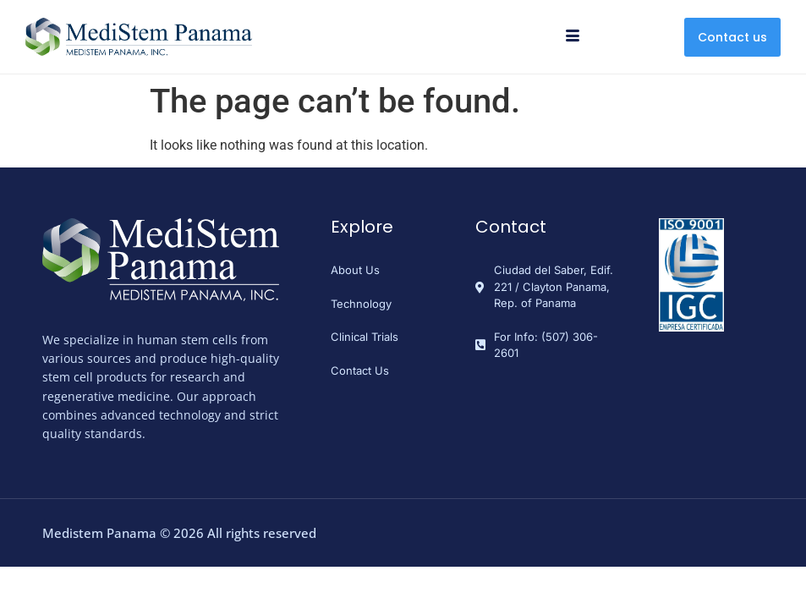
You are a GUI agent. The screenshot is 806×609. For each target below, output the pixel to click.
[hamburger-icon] (573, 37)
